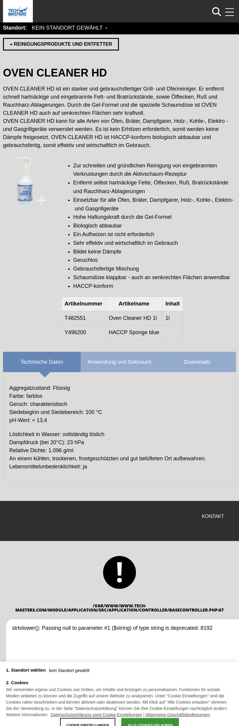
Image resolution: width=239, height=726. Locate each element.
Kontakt (213, 516)
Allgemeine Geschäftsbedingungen (177, 718)
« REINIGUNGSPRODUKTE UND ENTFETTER (61, 44)
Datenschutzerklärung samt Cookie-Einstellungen (96, 718)
